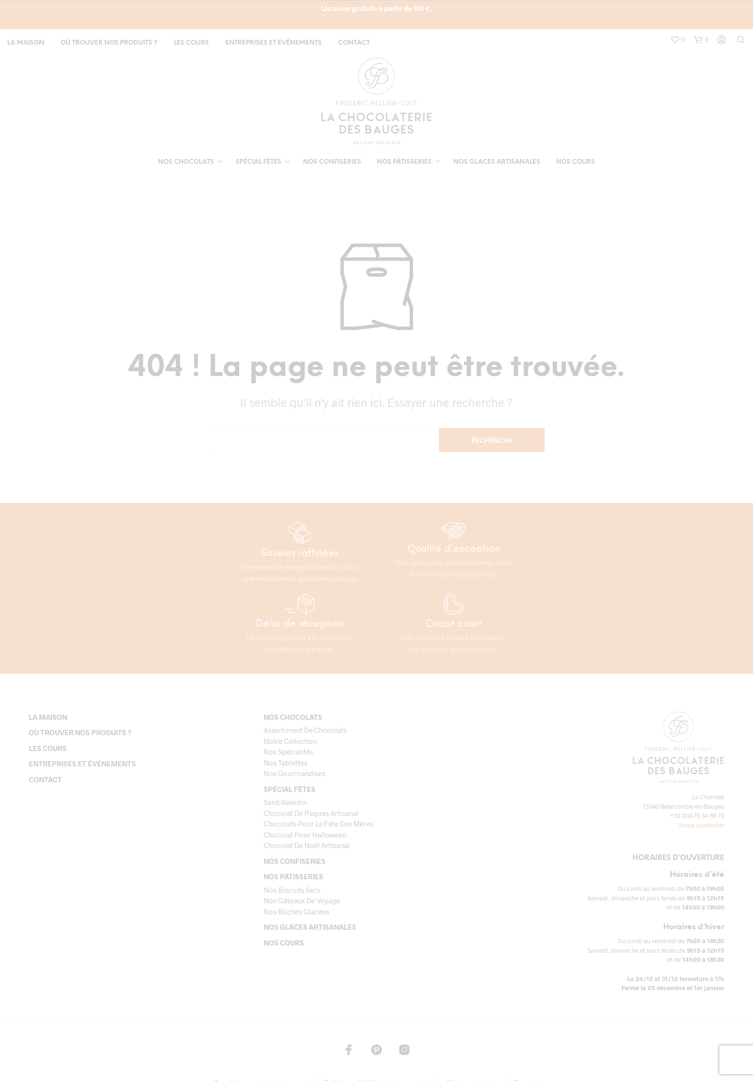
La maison (25, 43)
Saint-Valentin (285, 802)
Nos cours (575, 162)
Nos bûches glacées (296, 911)
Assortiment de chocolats (305, 730)
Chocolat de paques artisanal (311, 813)
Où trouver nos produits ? (109, 43)
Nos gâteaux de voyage (302, 900)
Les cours (191, 43)
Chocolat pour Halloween (305, 834)
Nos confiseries (332, 162)
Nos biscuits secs (292, 890)
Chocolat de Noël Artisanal (307, 845)
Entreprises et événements (273, 43)
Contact (354, 43)
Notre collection (290, 741)
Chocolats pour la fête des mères (319, 823)
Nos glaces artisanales (496, 162)
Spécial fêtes (258, 162)
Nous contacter (701, 825)
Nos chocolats (186, 162)
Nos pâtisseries (404, 162)
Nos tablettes (285, 762)
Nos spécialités (288, 751)
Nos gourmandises (295, 773)
